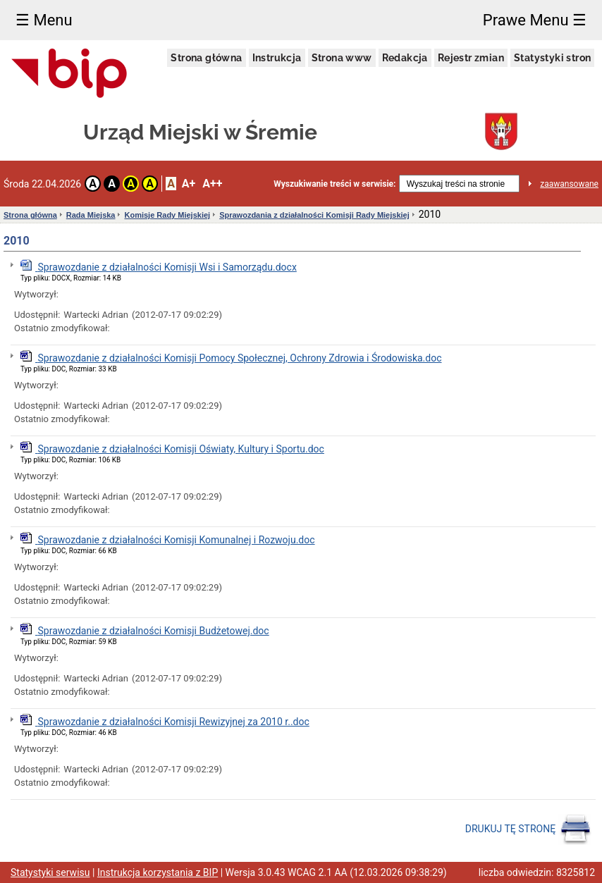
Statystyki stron (552, 57)
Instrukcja (277, 57)
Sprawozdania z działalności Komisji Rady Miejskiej (314, 215)
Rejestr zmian (471, 57)
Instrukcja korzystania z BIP (157, 872)
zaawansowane (569, 184)
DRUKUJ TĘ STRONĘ (528, 829)
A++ (212, 183)
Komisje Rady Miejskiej (167, 215)
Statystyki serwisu (50, 872)
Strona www (342, 57)
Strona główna (206, 57)
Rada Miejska (91, 215)
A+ (188, 183)
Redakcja (405, 57)
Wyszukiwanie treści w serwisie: (334, 184)
